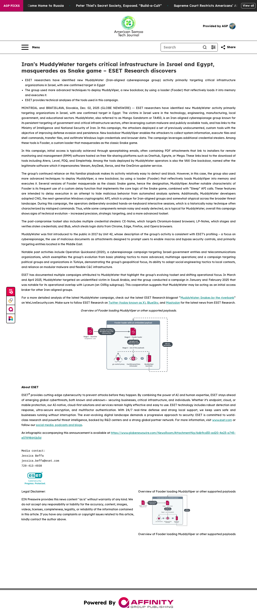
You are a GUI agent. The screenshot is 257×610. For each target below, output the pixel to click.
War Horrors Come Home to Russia (38, 6)
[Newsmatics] (11, 318)
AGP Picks (12, 5)
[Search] (180, 47)
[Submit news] (11, 291)
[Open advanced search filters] (213, 47)
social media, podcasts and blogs (59, 425)
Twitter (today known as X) (127, 302)
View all (248, 5)
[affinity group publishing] (11, 309)
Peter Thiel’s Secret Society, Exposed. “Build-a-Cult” (122, 6)
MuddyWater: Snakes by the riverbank (207, 297)
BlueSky (152, 302)
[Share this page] (228, 47)
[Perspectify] (11, 300)
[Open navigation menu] (30, 47)
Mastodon (173, 302)
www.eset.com (222, 420)
